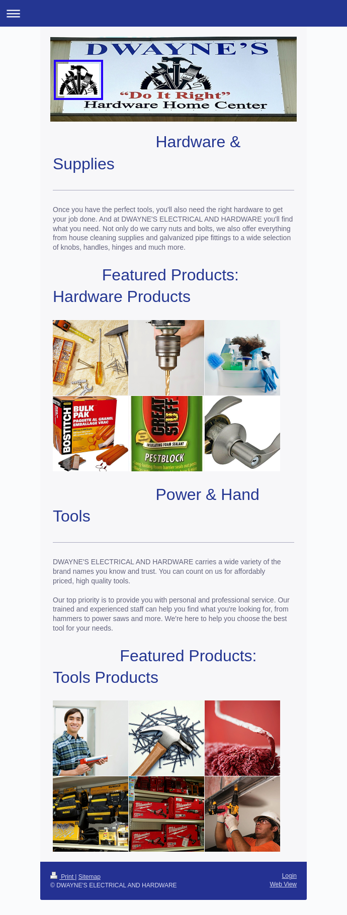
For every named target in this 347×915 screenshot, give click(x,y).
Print (62, 876)
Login (289, 875)
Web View (283, 884)
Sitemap (89, 876)
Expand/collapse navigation (173, 13)
